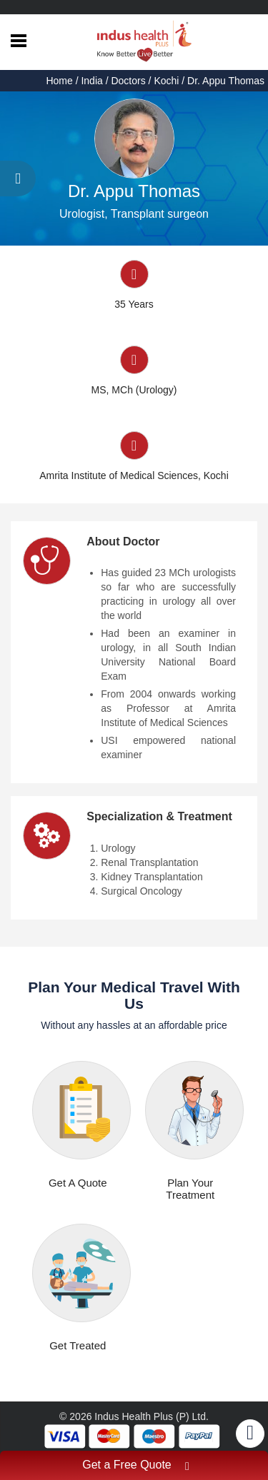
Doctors (128, 80)
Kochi (166, 80)
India (91, 80)
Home (60, 80)
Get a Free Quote (135, 1467)
